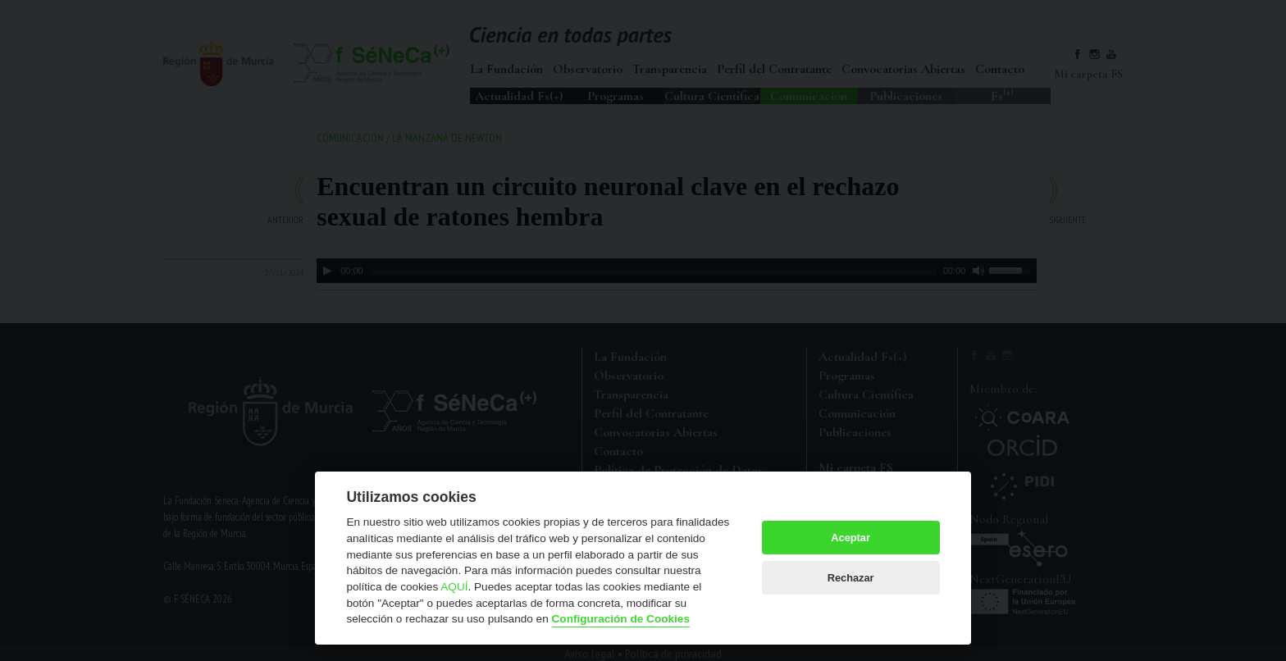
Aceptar (850, 537)
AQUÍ (453, 587)
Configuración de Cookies (621, 619)
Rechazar (851, 578)
